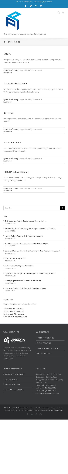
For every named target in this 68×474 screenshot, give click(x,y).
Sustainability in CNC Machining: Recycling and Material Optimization (30, 228)
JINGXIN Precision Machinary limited (15, 408)
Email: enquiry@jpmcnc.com (43, 2)
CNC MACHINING (11, 379)
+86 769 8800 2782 (16, 308)
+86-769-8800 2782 (48, 385)
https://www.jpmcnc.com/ (17, 317)
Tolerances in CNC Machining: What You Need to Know (25, 288)
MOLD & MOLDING (12, 384)
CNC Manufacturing (11, 70)
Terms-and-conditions (47, 410)
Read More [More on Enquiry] (7, 72)
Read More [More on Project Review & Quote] (7, 102)
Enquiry (7, 53)
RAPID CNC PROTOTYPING (47, 348)
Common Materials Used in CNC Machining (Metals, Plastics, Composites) (32, 251)
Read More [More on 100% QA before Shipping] (7, 190)
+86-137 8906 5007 (16, 311)
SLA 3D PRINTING (44, 343)
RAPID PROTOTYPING (45, 338)
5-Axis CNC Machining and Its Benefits (19, 266)
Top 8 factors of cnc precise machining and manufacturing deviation (30, 273)
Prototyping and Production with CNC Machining (23, 281)
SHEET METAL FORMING (14, 390)
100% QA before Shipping (16, 172)
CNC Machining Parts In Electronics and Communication (25, 221)
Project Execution (12, 142)
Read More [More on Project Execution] (7, 161)
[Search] (62, 208)
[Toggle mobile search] (59, 12)
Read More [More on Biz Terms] (7, 132)
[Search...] (31, 208)
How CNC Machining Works (15, 258)
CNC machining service (56, 408)
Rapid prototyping (42, 408)
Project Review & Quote (15, 83)
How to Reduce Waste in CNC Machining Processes (24, 236)
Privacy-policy (58, 410)
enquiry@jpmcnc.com (16, 314)
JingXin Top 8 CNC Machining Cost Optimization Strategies (26, 243)
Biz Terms (8, 112)
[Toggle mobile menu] (63, 12)
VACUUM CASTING (44, 353)
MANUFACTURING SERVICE (15, 374)
